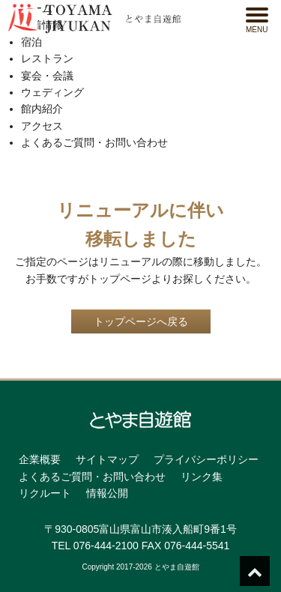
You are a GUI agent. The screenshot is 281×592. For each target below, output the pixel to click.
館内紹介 (42, 109)
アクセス (42, 126)
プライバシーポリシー (206, 459)
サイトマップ (107, 459)
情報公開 (107, 493)
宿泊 (31, 42)
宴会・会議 (47, 76)
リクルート (45, 493)
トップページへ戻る (141, 321)
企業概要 (40, 459)
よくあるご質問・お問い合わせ (94, 142)
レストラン (47, 58)
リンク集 (202, 477)
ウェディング (52, 92)
